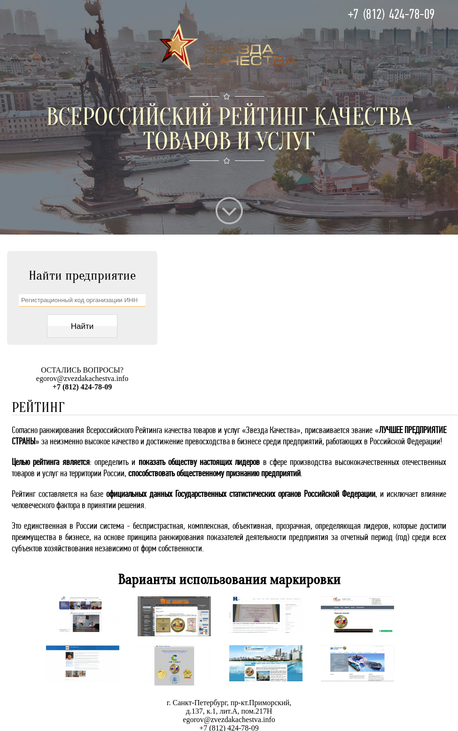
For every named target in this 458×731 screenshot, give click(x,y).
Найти (82, 326)
